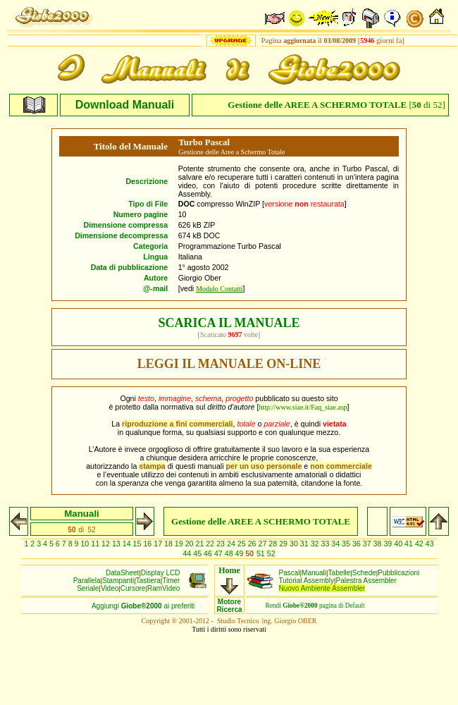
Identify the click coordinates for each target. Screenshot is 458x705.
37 (368, 543)
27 (263, 543)
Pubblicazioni (398, 573)
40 (399, 543)
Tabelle (339, 573)
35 (347, 543)
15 (138, 543)
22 (211, 543)
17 (159, 543)
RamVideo (163, 588)
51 (261, 553)
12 (106, 543)
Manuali (314, 573)
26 (253, 543)
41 (409, 543)
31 (305, 543)
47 (219, 553)
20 (190, 543)
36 (357, 543)
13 (117, 543)
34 (336, 543)
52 (271, 553)
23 (221, 543)
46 (209, 553)
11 (96, 543)
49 (240, 553)
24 (232, 543)
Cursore (133, 588)
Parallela (87, 580)
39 (388, 543)
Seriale (88, 588)
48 (230, 553)
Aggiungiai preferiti (143, 606)
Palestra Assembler (366, 580)
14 (128, 543)
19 (180, 543)
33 (326, 543)
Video (109, 588)
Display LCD (160, 573)
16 (148, 543)
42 (420, 543)
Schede (364, 573)
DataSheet (122, 573)
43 (430, 543)
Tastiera (148, 580)
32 (316, 543)
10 (85, 543)
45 (198, 553)
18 (169, 543)
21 (201, 543)
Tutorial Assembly (307, 580)
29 (284, 543)
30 (295, 543)
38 (378, 543)
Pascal (289, 573)
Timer (171, 580)
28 (273, 543)
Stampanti (118, 580)
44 (187, 553)
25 (242, 543)
